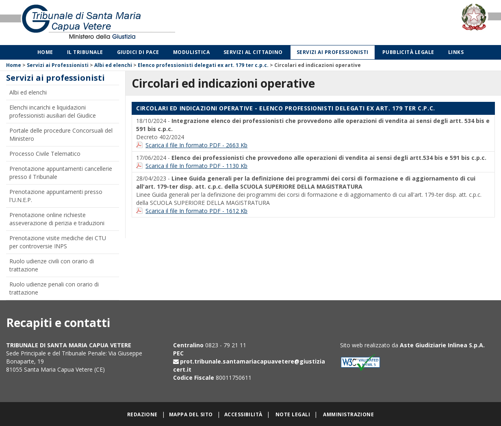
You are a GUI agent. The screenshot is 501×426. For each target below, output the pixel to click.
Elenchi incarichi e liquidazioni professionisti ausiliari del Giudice (52, 111)
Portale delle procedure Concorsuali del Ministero (61, 134)
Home (45, 52)
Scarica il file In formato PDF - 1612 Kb (196, 211)
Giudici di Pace (138, 52)
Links (456, 52)
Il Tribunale (85, 52)
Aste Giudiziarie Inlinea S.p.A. (442, 345)
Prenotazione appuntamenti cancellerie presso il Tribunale (60, 173)
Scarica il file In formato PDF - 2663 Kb (196, 145)
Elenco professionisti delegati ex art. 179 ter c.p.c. (203, 65)
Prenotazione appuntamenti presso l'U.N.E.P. (55, 196)
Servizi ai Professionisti (58, 65)
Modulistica (191, 52)
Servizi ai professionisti (333, 52)
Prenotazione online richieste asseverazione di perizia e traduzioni (56, 219)
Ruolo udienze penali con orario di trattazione (54, 288)
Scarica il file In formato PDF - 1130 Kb (196, 166)
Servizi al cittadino (253, 52)
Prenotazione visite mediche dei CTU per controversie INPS (57, 242)
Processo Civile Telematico (44, 153)
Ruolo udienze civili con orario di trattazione (51, 265)
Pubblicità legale (408, 52)
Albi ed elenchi (113, 65)
